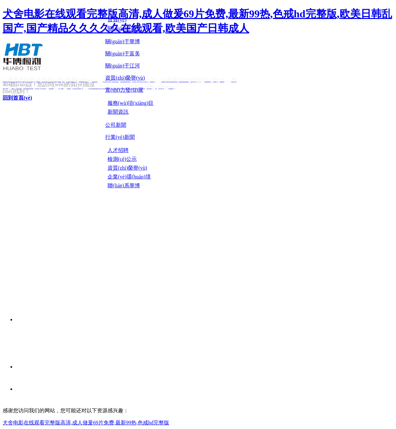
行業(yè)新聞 (120, 137)
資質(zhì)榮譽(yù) (125, 78)
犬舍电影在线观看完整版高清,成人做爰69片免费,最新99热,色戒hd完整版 (86, 422)
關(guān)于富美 (122, 53)
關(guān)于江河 (122, 65)
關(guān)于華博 (122, 41)
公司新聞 (115, 125)
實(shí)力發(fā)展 (124, 90)
